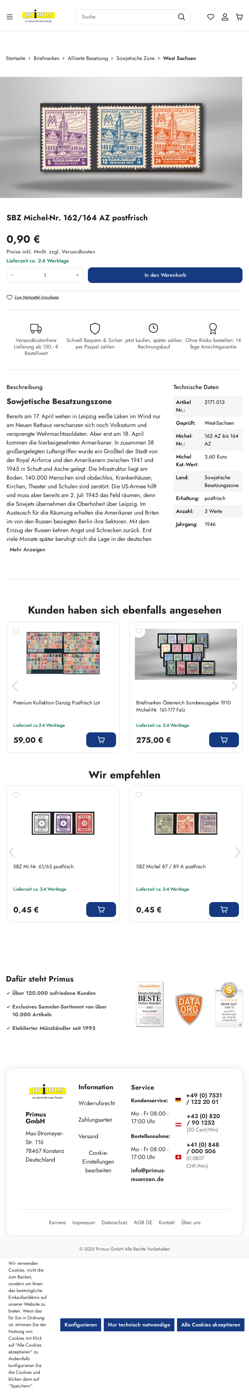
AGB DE (143, 1222)
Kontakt (167, 1222)
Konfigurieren (81, 1324)
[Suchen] (182, 16)
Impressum (83, 1222)
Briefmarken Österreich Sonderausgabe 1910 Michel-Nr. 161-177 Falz (183, 706)
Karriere (57, 1222)
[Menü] (10, 17)
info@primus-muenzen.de (148, 1174)
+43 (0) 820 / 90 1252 (203, 1119)
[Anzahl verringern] (12, 275)
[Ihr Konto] (225, 16)
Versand (88, 1136)
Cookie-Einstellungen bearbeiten (98, 1162)
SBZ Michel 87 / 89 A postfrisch (171, 866)
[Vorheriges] (14, 687)
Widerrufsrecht (96, 1103)
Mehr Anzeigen (27, 549)
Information (95, 1087)
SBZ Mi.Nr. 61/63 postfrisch (43, 866)
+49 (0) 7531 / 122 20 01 (204, 1098)
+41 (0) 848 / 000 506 (202, 1148)
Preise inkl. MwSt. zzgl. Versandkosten (50, 251)
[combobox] (125, 16)
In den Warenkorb (165, 275)
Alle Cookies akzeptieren (210, 1324)
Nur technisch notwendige (139, 1324)
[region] (124, 137)
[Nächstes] (234, 687)
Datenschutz (114, 1222)
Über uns (190, 1222)
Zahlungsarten (95, 1120)
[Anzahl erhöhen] (77, 275)
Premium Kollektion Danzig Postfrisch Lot (56, 702)
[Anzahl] (45, 275)
